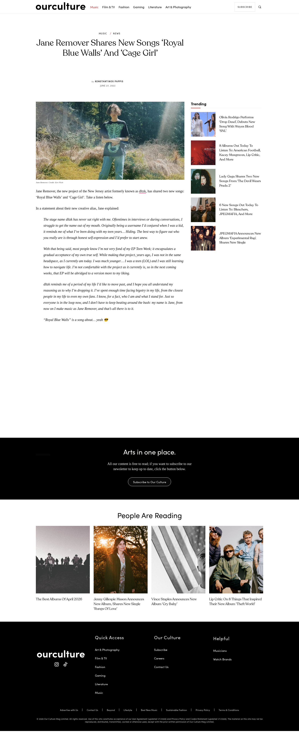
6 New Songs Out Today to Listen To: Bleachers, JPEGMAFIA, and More (238, 210)
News (116, 33)
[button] (259, 6)
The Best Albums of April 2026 (59, 603)
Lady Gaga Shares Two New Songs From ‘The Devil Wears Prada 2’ (240, 181)
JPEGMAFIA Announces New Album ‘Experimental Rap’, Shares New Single (240, 238)
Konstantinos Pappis (109, 81)
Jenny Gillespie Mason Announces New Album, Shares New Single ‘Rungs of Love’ (119, 608)
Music (103, 33)
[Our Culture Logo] (60, 6)
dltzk (142, 191)
